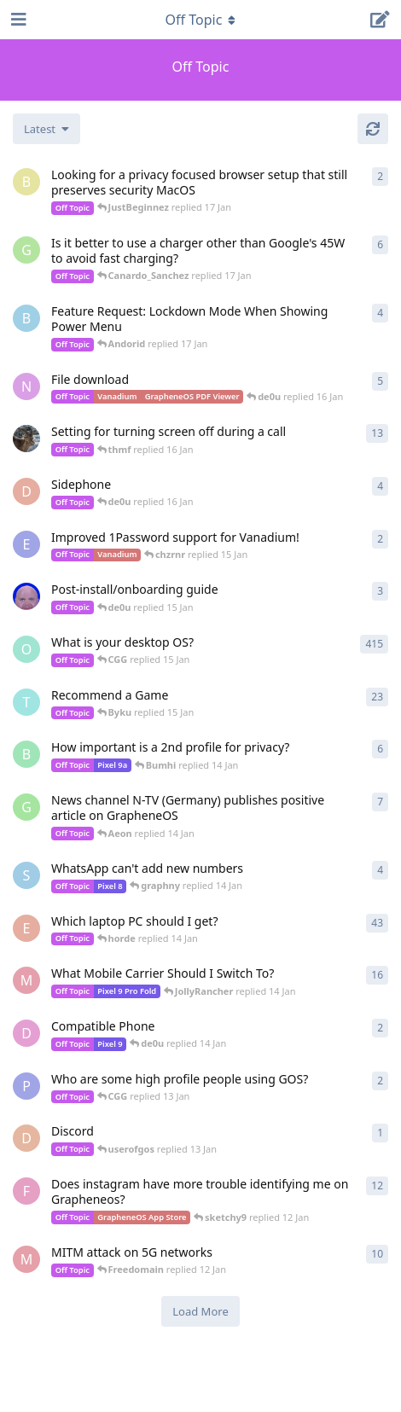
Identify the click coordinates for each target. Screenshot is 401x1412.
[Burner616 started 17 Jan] (26, 181)
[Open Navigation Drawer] (17, 19)
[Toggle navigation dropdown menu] (200, 19)
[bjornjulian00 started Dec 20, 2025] (26, 318)
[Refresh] (372, 128)
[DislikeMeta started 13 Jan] (26, 1138)
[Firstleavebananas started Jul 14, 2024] (26, 1191)
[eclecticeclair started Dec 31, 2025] (26, 928)
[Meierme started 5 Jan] (26, 980)
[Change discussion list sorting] (46, 128)
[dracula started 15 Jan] (26, 491)
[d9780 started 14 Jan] (26, 1033)
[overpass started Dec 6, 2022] (26, 649)
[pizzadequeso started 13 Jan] (26, 1086)
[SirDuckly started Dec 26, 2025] (26, 875)
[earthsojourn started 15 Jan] (26, 544)
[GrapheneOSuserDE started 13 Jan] (26, 807)
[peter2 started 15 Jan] (26, 596)
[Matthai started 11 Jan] (26, 1259)
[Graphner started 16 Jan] (26, 250)
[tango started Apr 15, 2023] (26, 702)
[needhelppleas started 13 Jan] (26, 386)
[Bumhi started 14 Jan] (26, 754)
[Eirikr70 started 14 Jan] (26, 438)
